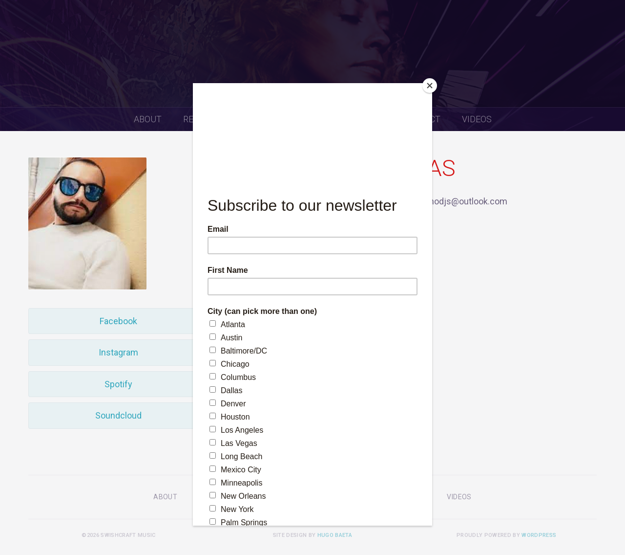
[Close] (429, 85)
